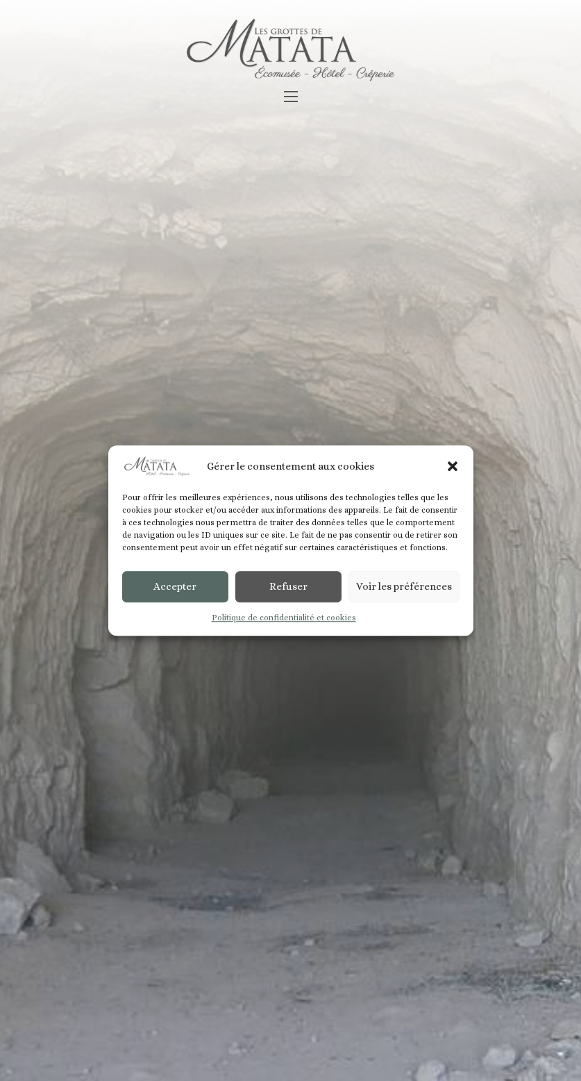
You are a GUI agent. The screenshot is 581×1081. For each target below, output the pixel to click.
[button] (453, 467)
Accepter (174, 587)
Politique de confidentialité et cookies (284, 617)
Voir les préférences (404, 587)
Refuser (288, 587)
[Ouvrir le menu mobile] (291, 96)
